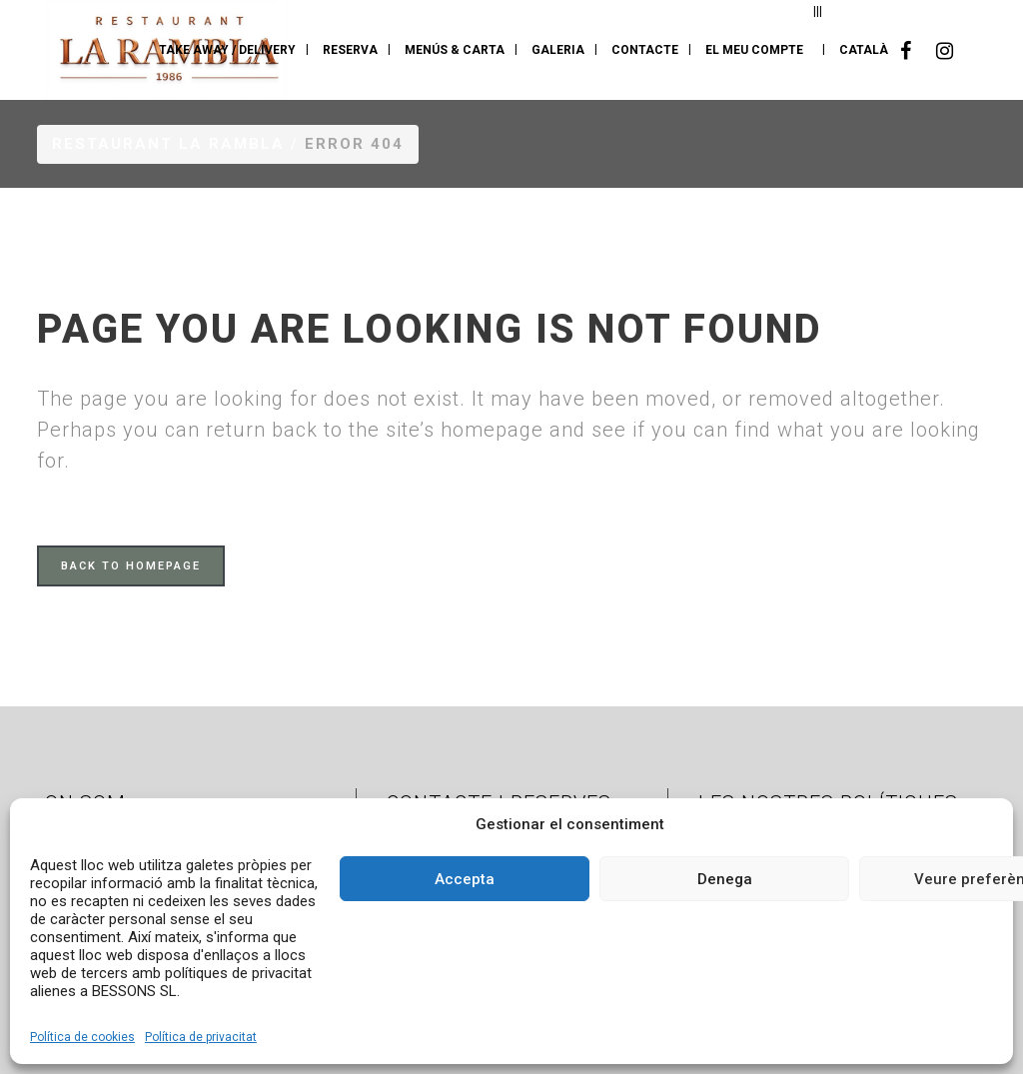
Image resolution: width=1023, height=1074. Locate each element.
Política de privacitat (201, 1037)
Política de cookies (82, 1037)
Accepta (465, 879)
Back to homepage (131, 565)
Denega (724, 879)
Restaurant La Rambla (168, 144)
